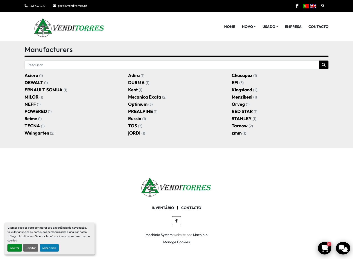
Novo (247, 26)
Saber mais (49, 248)
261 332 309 (37, 6)
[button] (249, 26)
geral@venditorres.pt (72, 6)
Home (229, 26)
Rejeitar (31, 248)
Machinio (200, 234)
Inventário (163, 207)
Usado (268, 26)
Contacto (318, 26)
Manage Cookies (176, 242)
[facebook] (296, 5)
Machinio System (159, 234)
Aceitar (14, 248)
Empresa (293, 26)
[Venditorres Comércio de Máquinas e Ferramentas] (176, 185)
